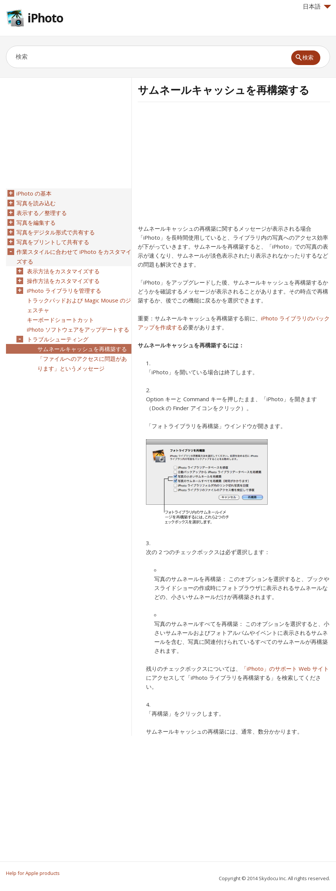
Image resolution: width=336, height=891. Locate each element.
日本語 (317, 6)
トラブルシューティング (57, 339)
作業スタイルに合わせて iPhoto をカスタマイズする (73, 256)
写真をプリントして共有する (52, 242)
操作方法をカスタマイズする (63, 281)
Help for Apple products (33, 873)
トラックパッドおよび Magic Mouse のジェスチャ (79, 305)
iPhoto (45, 18)
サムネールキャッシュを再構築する (82, 349)
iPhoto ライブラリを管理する (64, 290)
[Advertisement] (200, 165)
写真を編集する (36, 222)
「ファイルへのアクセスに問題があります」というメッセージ (82, 363)
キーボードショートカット (60, 319)
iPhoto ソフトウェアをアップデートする (78, 329)
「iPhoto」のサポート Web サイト (285, 668)
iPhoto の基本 (34, 193)
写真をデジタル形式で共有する (55, 232)
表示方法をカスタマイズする (63, 271)
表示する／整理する (41, 212)
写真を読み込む (36, 203)
